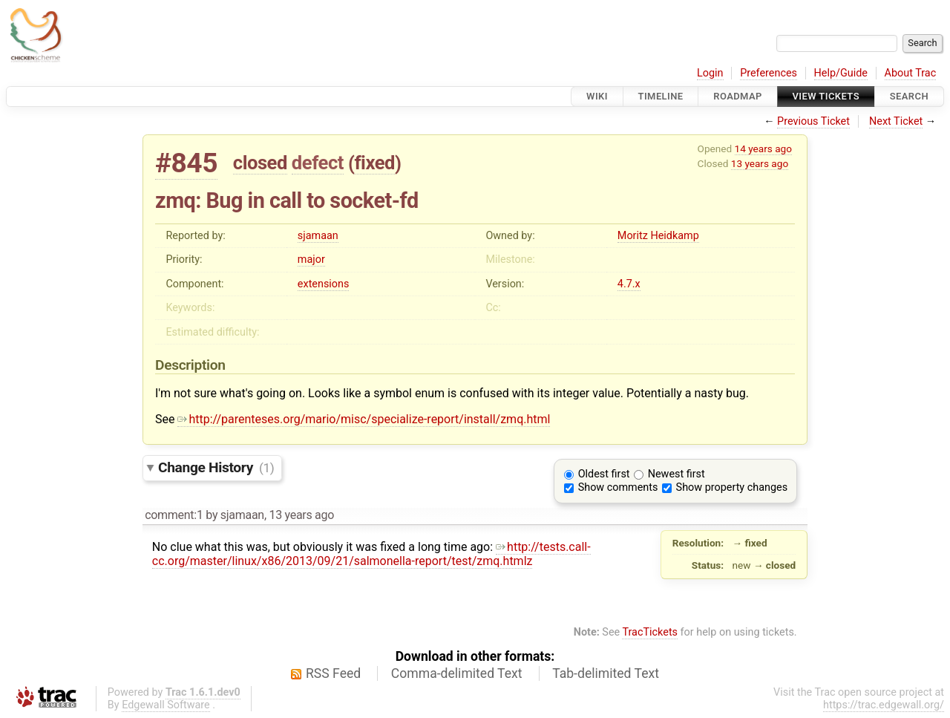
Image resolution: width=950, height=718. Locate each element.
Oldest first (604, 474)
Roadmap (737, 96)
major (311, 259)
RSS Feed (333, 673)
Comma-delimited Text (456, 673)
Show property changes (731, 487)
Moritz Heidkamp (658, 235)
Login (710, 73)
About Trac (911, 73)
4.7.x (629, 284)
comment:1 (174, 515)
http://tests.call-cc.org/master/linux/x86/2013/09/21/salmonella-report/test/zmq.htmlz (371, 554)
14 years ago (763, 148)
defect (318, 162)
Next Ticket (896, 121)
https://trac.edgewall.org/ (883, 705)
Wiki (597, 96)
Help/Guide (841, 73)
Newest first (676, 474)
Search (909, 96)
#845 (186, 163)
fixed (374, 162)
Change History (216, 467)
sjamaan (318, 235)
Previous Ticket (813, 121)
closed (260, 162)
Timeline (661, 96)
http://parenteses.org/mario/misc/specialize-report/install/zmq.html (363, 419)
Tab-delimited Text (605, 673)
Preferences (768, 73)
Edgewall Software (166, 705)
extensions (324, 284)
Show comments (618, 487)
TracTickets (650, 632)
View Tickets (826, 96)
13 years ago (759, 163)
